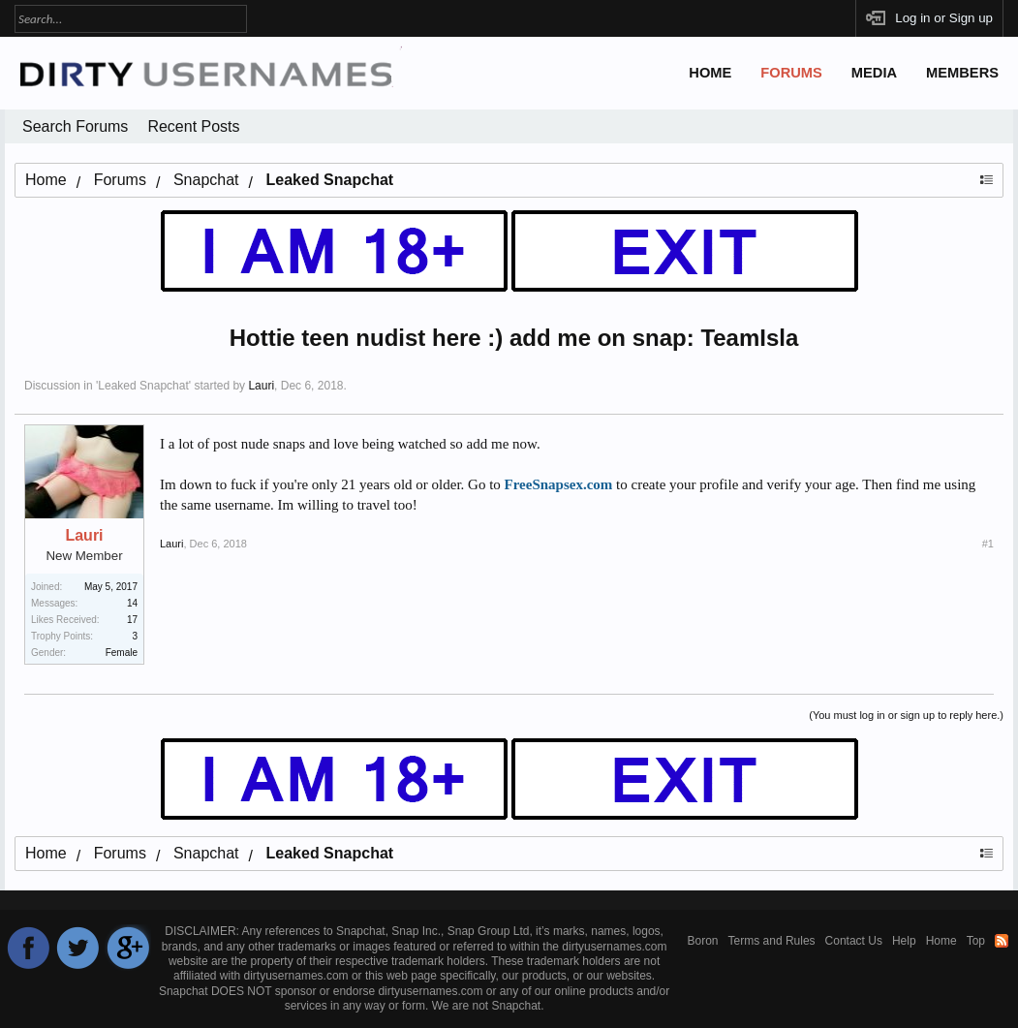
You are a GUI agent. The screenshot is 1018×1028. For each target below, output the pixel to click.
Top (976, 941)
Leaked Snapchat (143, 385)
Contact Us (853, 941)
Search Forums (75, 126)
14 (132, 603)
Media (874, 72)
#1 (988, 543)
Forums (791, 72)
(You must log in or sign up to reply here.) (906, 715)
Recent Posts (193, 126)
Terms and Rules (772, 941)
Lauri (261, 385)
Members (962, 72)
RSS (1001, 941)
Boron (703, 941)
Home (710, 72)
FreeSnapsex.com (559, 484)
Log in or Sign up (944, 18)
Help (904, 941)
